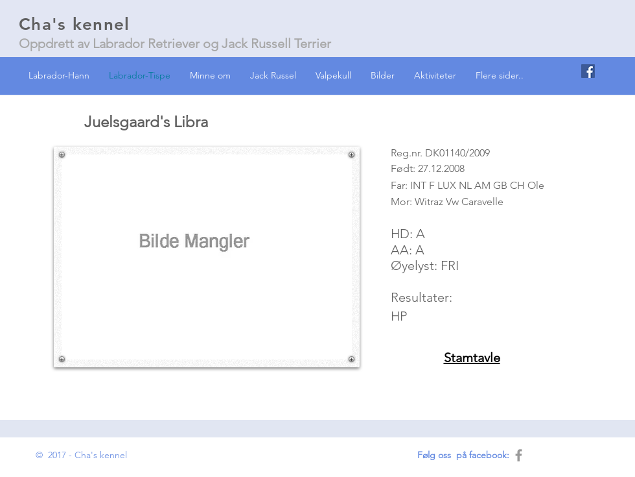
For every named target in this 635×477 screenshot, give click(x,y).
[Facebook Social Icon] (588, 71)
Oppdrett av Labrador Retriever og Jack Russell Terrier (175, 43)
